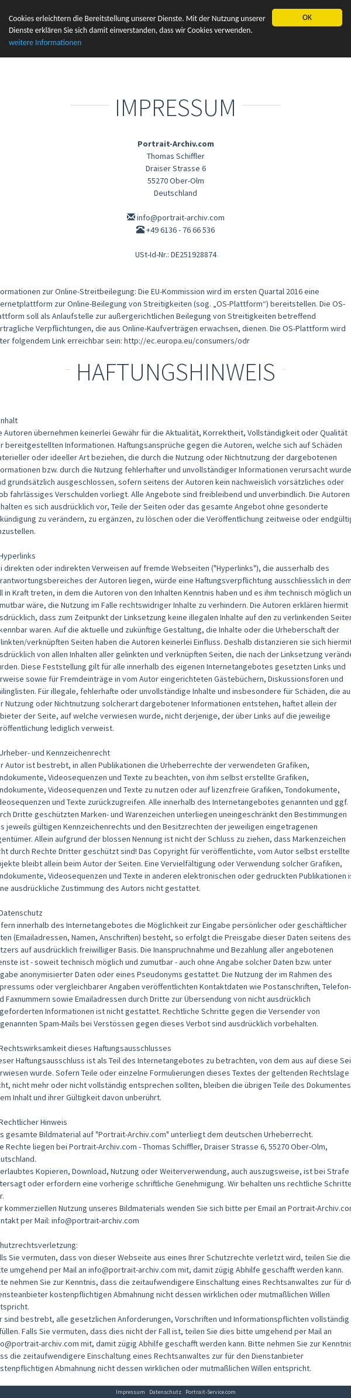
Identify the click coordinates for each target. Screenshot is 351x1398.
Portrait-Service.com (210, 1392)
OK (307, 17)
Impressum (130, 1392)
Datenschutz (165, 1392)
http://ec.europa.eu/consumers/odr (187, 340)
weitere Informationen (45, 42)
